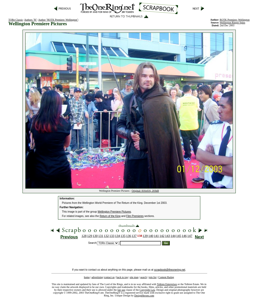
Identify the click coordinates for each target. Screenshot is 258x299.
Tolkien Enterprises (167, 284)
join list (152, 277)
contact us (109, 277)
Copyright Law (147, 289)
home (87, 277)
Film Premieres (135, 216)
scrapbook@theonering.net (169, 269)
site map (134, 277)
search (143, 277)
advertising (97, 277)
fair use (121, 289)
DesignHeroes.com (144, 295)
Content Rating (166, 277)
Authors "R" (30, 19)
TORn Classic (16, 19)
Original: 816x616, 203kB (145, 190)
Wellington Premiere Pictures (114, 211)
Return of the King (110, 216)
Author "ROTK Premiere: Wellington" (58, 19)
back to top (122, 277)
